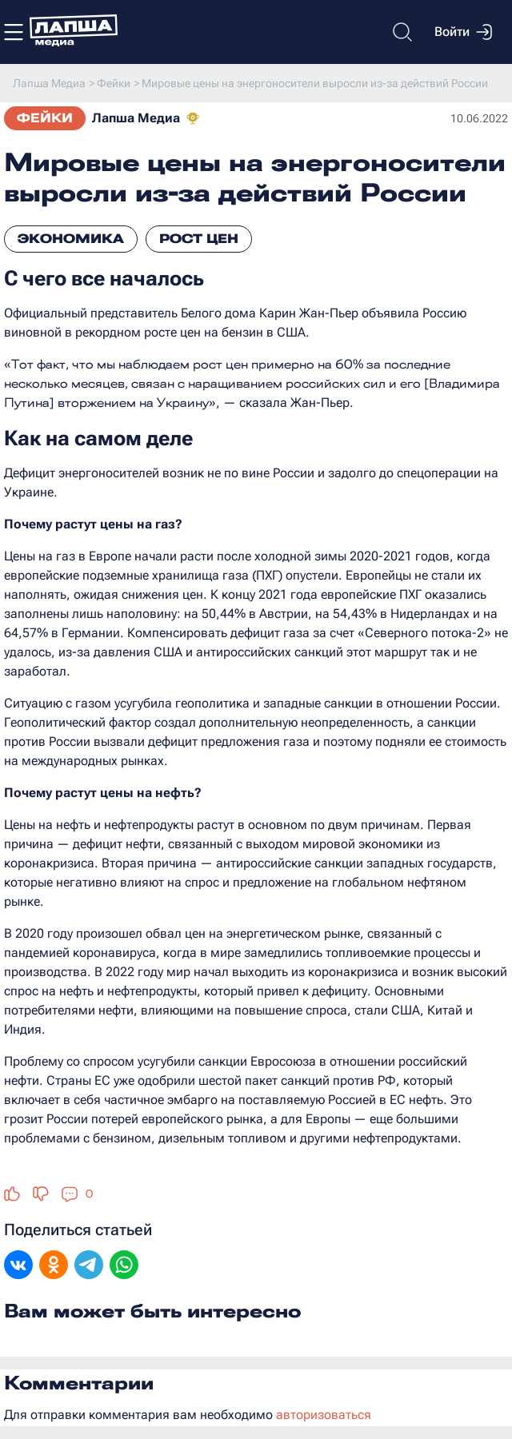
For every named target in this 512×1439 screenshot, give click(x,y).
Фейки (45, 118)
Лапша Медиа (136, 118)
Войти (463, 32)
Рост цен (198, 238)
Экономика (71, 238)
